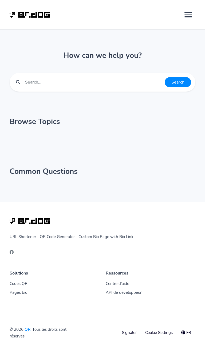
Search (177, 82)
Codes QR (18, 283)
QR (27, 329)
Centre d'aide (117, 283)
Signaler (129, 332)
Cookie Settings (159, 332)
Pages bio (18, 292)
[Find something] (93, 82)
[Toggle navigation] (188, 14)
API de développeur (123, 292)
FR (186, 332)
